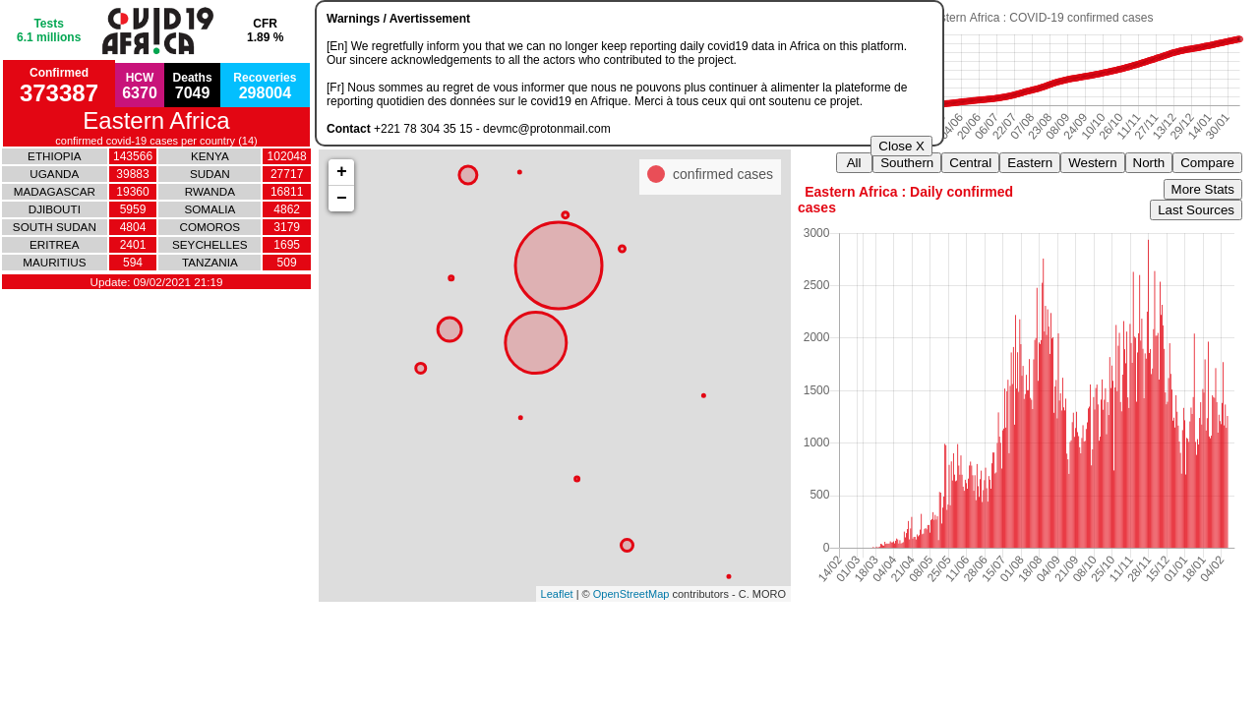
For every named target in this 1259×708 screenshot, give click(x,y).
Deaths (192, 86)
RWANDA (210, 191)
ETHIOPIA (54, 155)
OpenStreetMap (631, 594)
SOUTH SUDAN (54, 226)
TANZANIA (210, 262)
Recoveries (264, 86)
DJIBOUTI (55, 209)
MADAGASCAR (54, 191)
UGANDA (54, 173)
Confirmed (59, 86)
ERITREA (55, 244)
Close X (901, 146)
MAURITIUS (54, 262)
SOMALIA (209, 209)
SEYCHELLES (210, 244)
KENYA (210, 155)
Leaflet (557, 594)
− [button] (341, 198)
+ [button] (341, 172)
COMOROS (210, 226)
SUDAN (210, 173)
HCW (139, 86)
